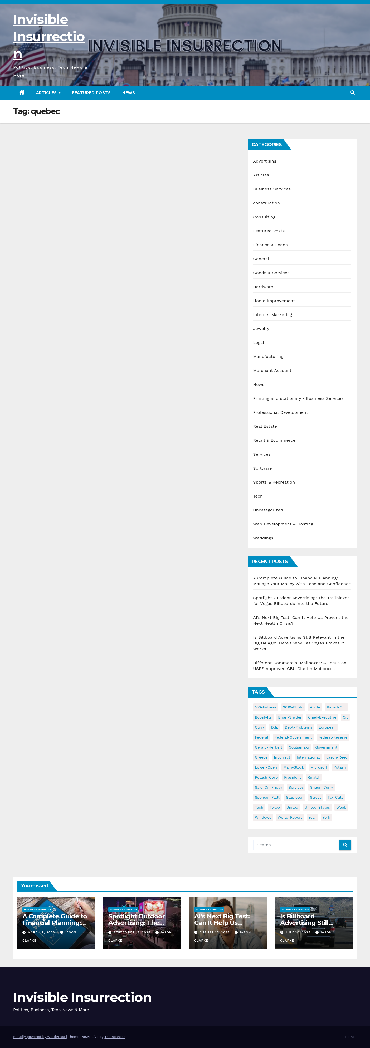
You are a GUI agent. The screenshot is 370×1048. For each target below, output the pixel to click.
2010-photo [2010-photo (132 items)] (293, 707)
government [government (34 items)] (326, 747)
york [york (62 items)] (326, 817)
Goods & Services (271, 272)
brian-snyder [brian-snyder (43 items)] (289, 717)
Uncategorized (268, 510)
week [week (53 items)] (341, 807)
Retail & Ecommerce (274, 440)
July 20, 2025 (298, 932)
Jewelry (261, 328)
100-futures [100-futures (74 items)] (265, 707)
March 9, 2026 (42, 932)
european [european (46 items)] (327, 727)
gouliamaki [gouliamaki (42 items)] (299, 747)
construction (266, 202)
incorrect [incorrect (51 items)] (282, 757)
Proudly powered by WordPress (39, 1037)
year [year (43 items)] (312, 817)
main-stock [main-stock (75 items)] (293, 767)
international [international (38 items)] (308, 757)
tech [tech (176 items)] (259, 807)
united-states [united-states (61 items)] (317, 807)
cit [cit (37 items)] (345, 717)
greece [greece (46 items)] (261, 757)
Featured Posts (91, 92)
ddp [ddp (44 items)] (275, 727)
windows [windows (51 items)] (263, 817)
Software (262, 468)
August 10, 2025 (215, 932)
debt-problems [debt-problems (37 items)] (298, 727)
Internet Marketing (272, 314)
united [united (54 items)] (292, 807)
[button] (352, 92)
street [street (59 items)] (315, 797)
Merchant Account (272, 370)
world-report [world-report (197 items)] (290, 817)
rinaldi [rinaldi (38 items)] (314, 777)
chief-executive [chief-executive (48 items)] (322, 717)
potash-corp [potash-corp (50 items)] (266, 777)
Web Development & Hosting (283, 524)
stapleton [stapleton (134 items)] (295, 797)
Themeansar (114, 1037)
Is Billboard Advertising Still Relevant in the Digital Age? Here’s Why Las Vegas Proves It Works (298, 643)
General (261, 258)
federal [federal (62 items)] (261, 737)
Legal (258, 342)
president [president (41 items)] (292, 777)
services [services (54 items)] (296, 787)
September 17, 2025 (133, 932)
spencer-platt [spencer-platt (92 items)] (267, 797)
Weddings (263, 537)
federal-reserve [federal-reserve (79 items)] (333, 737)
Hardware (263, 286)
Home (350, 1037)
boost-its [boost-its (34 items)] (263, 717)
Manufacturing (268, 356)
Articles (47, 92)
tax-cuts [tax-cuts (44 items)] (335, 797)
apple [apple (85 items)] (315, 707)
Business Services (272, 188)
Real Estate (265, 426)
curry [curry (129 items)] (260, 727)
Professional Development (280, 412)
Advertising (264, 161)
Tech (258, 496)
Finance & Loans (270, 244)
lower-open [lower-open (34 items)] (266, 767)
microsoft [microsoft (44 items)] (318, 767)
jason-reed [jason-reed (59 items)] (337, 757)
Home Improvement (274, 300)
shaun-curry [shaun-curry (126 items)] (321, 787)
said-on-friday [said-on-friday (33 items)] (268, 787)
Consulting (264, 216)
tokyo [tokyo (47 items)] (275, 807)
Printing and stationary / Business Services (298, 398)
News (128, 92)
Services (262, 454)
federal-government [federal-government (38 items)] (293, 737)
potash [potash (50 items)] (340, 767)
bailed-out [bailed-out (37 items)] (336, 707)
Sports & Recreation (274, 482)
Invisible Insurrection (49, 36)
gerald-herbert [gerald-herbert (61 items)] (268, 747)
